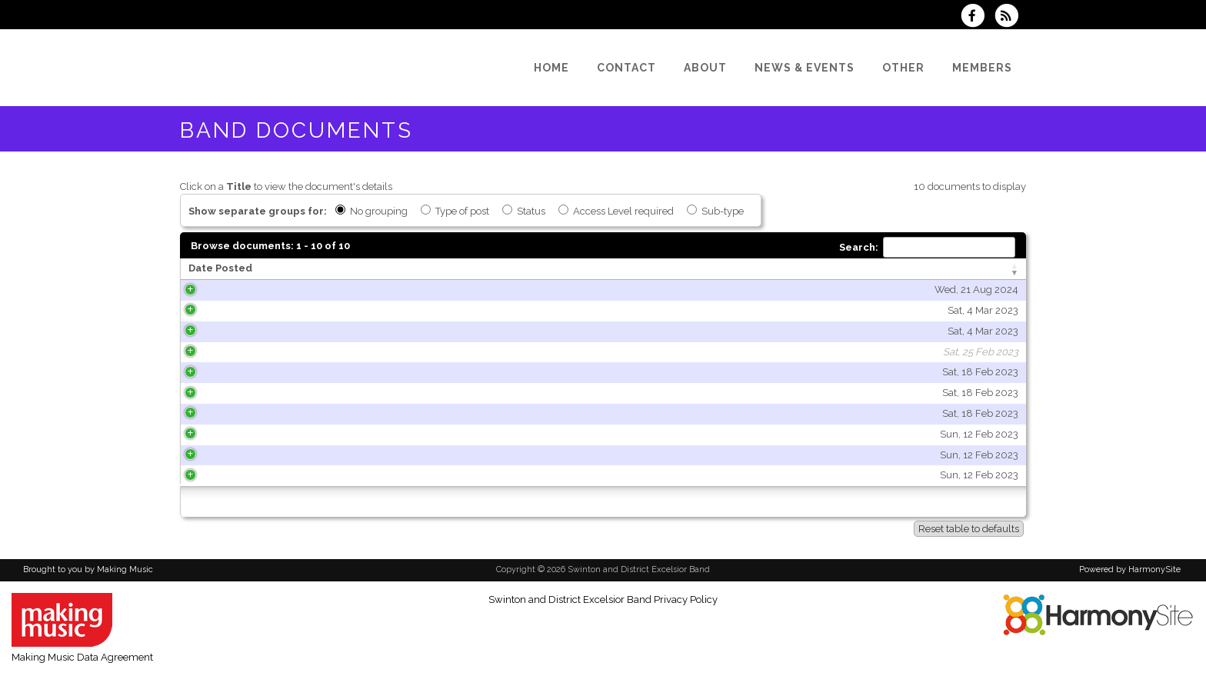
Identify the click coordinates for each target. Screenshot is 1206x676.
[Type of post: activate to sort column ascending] (888, 269)
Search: (927, 247)
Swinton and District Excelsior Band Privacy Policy (603, 599)
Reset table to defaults (968, 528)
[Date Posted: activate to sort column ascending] (300, 269)
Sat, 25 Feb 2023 (374, 352)
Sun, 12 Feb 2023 (373, 434)
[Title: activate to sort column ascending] (585, 269)
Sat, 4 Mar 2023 (376, 310)
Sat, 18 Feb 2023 (374, 372)
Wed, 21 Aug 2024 (370, 289)
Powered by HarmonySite (1130, 569)
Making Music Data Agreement (82, 657)
